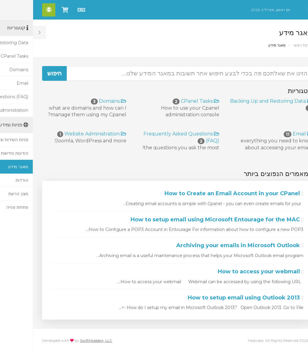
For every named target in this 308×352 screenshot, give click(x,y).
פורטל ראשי (269, 45)
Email (265, 134)
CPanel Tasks (163, 101)
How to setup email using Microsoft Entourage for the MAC (183, 219)
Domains (75, 101)
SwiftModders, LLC (63, 340)
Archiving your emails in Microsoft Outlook (206, 245)
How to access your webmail (227, 271)
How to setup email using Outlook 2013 (212, 297)
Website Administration (58, 134)
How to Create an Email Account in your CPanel (200, 193)
